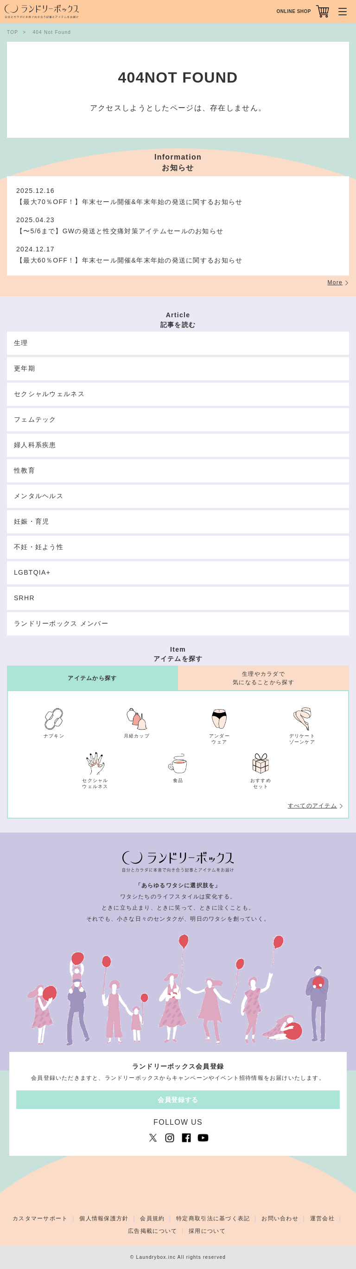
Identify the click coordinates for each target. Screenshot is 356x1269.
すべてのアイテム (312, 805)
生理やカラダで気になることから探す (263, 678)
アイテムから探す (92, 678)
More (335, 282)
